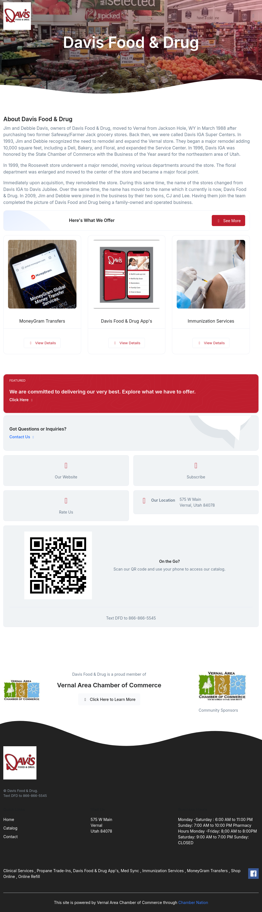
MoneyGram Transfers (42, 321)
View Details (42, 343)
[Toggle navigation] (253, 16)
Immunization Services (211, 321)
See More (228, 220)
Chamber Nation (193, 902)
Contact (10, 836)
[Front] (18, 16)
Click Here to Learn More (109, 699)
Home (8, 819)
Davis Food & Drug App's (126, 321)
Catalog (10, 828)
